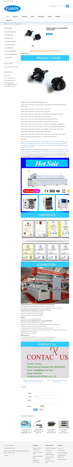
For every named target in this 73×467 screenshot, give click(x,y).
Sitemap (6, 455)
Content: (29, 400)
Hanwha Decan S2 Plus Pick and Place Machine (44, 143)
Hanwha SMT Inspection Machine (36, 153)
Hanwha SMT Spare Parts (50, 153)
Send (35, 409)
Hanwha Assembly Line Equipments (56, 149)
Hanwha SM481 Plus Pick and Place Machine (30, 141)
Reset (41, 409)
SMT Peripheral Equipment (11, 54)
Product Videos (61, 450)
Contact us (9, 20)
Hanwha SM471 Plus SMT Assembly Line (55, 145)
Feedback (57, 16)
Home (7, 16)
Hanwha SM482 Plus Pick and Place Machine (51, 141)
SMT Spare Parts (18, 24)
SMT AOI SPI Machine (10, 44)
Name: (29, 393)
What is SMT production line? (11, 67)
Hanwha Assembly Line (59, 151)
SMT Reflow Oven (9, 38)
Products (24, 16)
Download (41, 16)
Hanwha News (49, 445)
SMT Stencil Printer (9, 35)
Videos (49, 16)
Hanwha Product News (50, 448)
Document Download (62, 453)
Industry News (48, 450)
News (32, 16)
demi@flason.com (9, 1)
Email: (29, 396)
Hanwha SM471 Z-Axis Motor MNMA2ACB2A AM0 (26, 431)
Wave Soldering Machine (10, 51)
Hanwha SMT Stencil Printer (47, 151)
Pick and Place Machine (10, 32)
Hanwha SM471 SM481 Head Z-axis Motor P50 (39, 431)
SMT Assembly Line (9, 48)
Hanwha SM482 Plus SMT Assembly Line (36, 145)
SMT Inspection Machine (10, 41)
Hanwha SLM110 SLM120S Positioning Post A (63, 431)
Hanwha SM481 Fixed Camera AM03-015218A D (51, 431)
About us (15, 16)
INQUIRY (49, 34)
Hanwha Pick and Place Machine (33, 151)
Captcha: (29, 406)
